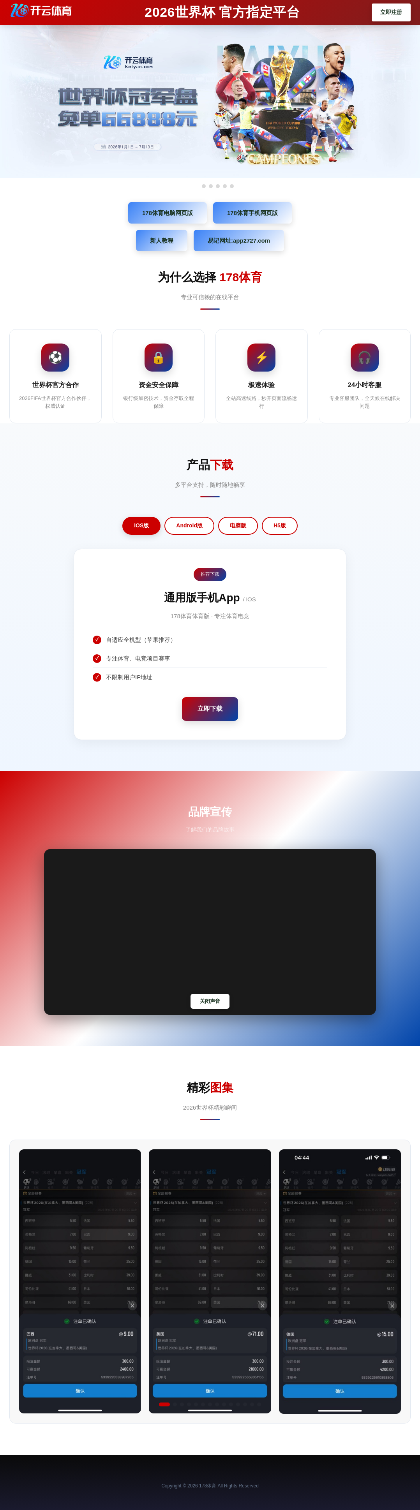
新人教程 (161, 240)
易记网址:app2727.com (239, 240)
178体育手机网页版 (252, 213)
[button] (164, 1404)
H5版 (280, 525)
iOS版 (141, 525)
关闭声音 (210, 1001)
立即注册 (391, 12)
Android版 (189, 525)
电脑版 (238, 525)
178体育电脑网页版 (167, 213)
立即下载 (210, 708)
